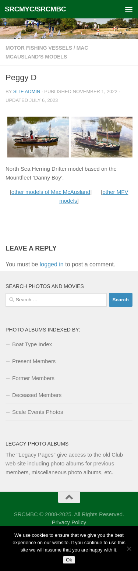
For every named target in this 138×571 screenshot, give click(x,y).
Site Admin (26, 91)
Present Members (34, 361)
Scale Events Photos (37, 412)
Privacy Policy (69, 522)
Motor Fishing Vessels (39, 48)
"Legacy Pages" (36, 454)
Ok (69, 560)
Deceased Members (36, 395)
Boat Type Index (32, 344)
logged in (52, 264)
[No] (128, 548)
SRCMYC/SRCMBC (35, 9)
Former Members (33, 378)
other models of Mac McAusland (50, 192)
